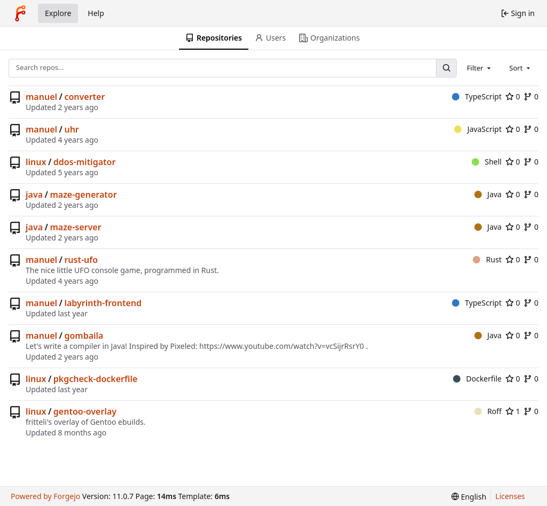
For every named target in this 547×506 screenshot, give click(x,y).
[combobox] (479, 68)
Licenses (510, 496)
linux (36, 162)
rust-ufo (81, 259)
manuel (41, 96)
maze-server (75, 227)
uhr (71, 129)
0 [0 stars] (512, 96)
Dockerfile (477, 378)
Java (488, 194)
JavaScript (478, 129)
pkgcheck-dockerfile (95, 378)
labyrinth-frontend (103, 303)
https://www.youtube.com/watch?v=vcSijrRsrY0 (281, 346)
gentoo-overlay (84, 411)
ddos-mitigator (84, 162)
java (34, 194)
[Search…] (446, 68)
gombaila (83, 335)
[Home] (20, 13)
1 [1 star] (512, 411)
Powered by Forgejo (45, 496)
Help (96, 13)
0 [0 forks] (530, 96)
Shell (487, 162)
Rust (487, 259)
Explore (58, 13)
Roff (488, 411)
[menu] (468, 497)
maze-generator (83, 194)
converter (84, 96)
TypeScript (477, 96)
